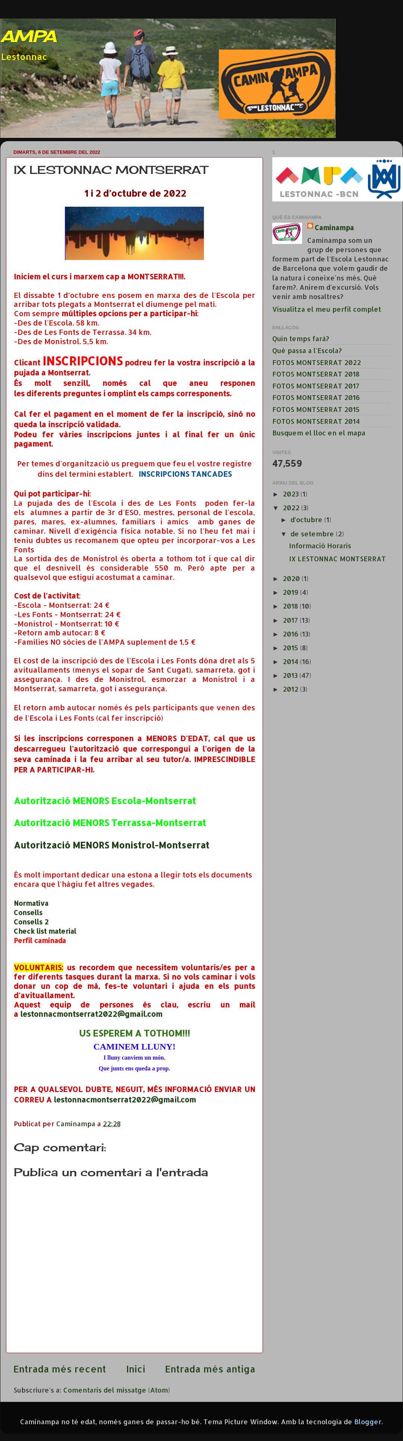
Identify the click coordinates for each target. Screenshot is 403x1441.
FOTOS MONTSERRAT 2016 (316, 397)
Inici (135, 1369)
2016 (291, 633)
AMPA (28, 36)
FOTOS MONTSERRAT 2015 (316, 409)
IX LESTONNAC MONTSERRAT (337, 558)
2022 (292, 507)
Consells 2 (31, 921)
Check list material (45, 931)
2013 (291, 675)
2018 (291, 606)
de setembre (313, 533)
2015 (291, 647)
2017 (291, 620)
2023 (292, 493)
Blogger (367, 1421)
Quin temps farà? (300, 338)
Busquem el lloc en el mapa (318, 432)
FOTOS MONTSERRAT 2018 (315, 373)
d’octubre (307, 519)
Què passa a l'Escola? (307, 350)
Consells (28, 912)
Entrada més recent (59, 1369)
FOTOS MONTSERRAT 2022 (316, 362)
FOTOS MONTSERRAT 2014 (316, 421)
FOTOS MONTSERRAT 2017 (315, 385)
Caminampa (334, 227)
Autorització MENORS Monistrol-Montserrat (111, 845)
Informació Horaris (320, 545)
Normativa (31, 903)
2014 (291, 661)
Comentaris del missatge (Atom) (116, 1390)
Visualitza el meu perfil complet (326, 309)
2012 (291, 689)
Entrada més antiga (210, 1369)
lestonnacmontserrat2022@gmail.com (91, 1014)
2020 (292, 578)
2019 (291, 592)
